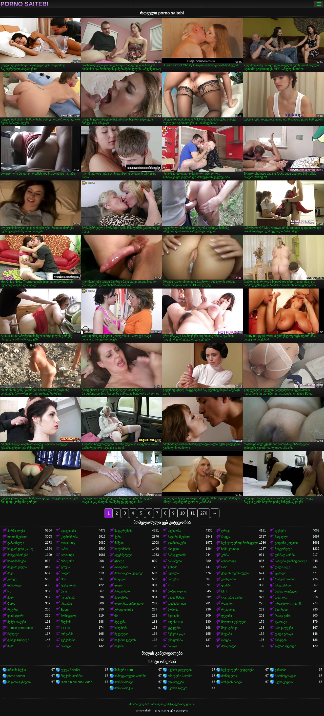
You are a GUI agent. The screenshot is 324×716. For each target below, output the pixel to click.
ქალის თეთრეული (234, 573)
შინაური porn (123, 670)
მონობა (173, 609)
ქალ (10, 597)
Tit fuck (65, 628)
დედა (118, 585)
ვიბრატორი (15, 616)
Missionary (68, 543)
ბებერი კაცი (176, 634)
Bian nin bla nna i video (76, 682)
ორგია (226, 640)
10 (182, 513)
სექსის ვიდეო (177, 688)
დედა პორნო (70, 670)
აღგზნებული (123, 555)
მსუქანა (66, 622)
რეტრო (12, 609)
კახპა (225, 555)
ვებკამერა (68, 640)
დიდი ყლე (282, 567)
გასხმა (172, 567)
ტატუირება (68, 585)
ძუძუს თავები (16, 622)
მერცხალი (228, 646)
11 (192, 513)
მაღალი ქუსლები (233, 622)
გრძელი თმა (123, 609)
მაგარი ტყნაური (19, 682)
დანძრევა (14, 585)
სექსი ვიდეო (284, 682)
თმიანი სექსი (16, 670)
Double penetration (20, 628)
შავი (10, 573)
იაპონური (175, 561)
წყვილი (173, 573)
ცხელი (119, 561)
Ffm (170, 585)
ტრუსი (65, 567)
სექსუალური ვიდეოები (237, 670)
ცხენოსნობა (69, 537)
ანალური (67, 561)
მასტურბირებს (17, 555)
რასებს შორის (285, 579)
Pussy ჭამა (282, 616)
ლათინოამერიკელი (129, 603)
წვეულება (121, 634)
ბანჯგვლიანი (177, 555)
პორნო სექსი (123, 688)
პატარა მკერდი (179, 537)
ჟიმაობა (280, 670)
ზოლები (120, 579)
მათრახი (281, 609)
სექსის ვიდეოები (180, 670)
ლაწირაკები (177, 543)
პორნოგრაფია (285, 676)
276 (203, 513)
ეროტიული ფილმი (288, 603)
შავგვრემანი (123, 531)
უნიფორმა (175, 640)
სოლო (65, 573)
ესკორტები (176, 682)
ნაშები (119, 543)
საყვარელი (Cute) (20, 549)
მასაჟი (172, 646)
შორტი (66, 646)
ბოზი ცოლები (177, 591)
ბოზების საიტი (231, 682)
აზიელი (173, 549)
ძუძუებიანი (68, 531)
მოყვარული (283, 549)
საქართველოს (125, 640)
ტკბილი (280, 573)
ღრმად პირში (285, 555)
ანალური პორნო (180, 676)
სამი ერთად (230, 549)
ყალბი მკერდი (285, 646)
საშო (64, 549)
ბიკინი (119, 646)
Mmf (224, 591)
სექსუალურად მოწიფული (239, 543)
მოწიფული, (229, 676)
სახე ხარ (120, 628)
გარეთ (12, 579)
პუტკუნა (120, 622)
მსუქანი (226, 634)
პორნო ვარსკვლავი (128, 573)
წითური (173, 579)
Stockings (67, 555)
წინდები (281, 640)
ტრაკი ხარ (122, 591)
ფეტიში (226, 616)
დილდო (281, 597)
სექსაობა (174, 531)
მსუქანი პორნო (71, 676)
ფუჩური (280, 531)
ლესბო (226, 585)
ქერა (118, 537)
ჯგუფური (174, 628)
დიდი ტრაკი (284, 634)
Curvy (11, 603)
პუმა (10, 646)
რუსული (13, 634)
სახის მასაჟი (176, 597)
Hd (9, 591)
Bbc (63, 579)
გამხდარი (228, 579)
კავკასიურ (68, 597)
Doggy (225, 537)
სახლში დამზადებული (291, 561)
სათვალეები (284, 628)
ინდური (66, 603)
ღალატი (281, 622)
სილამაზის (122, 549)
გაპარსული (15, 543)
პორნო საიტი (123, 682)
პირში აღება (16, 531)
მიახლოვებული (286, 591)
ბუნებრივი (228, 561)
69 (116, 616)
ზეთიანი (173, 616)
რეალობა (228, 609)
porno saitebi (24, 4)
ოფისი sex (175, 622)
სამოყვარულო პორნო (130, 676)
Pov (224, 567)
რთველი (227, 603)
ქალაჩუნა (121, 597)
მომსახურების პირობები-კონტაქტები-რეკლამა (162, 704)
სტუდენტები (283, 585)
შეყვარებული (17, 567)
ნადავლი (281, 537)
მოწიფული (68, 616)
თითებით (121, 567)
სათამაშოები (16, 561)
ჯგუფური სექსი (231, 597)
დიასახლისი (177, 603)
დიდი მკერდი (17, 537)
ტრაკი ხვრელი (18, 640)
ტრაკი (225, 531)
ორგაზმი (67, 634)
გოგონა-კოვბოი (286, 543)
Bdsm (65, 609)
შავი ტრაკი (229, 628)
